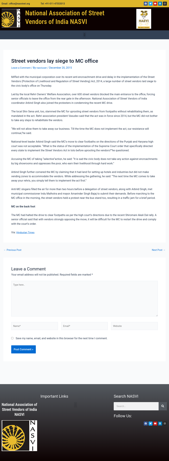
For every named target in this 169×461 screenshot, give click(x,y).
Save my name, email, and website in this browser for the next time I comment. (62, 342)
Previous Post (13, 250)
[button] (84, 34)
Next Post (158, 250)
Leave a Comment (22, 67)
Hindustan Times (26, 232)
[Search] (163, 406)
